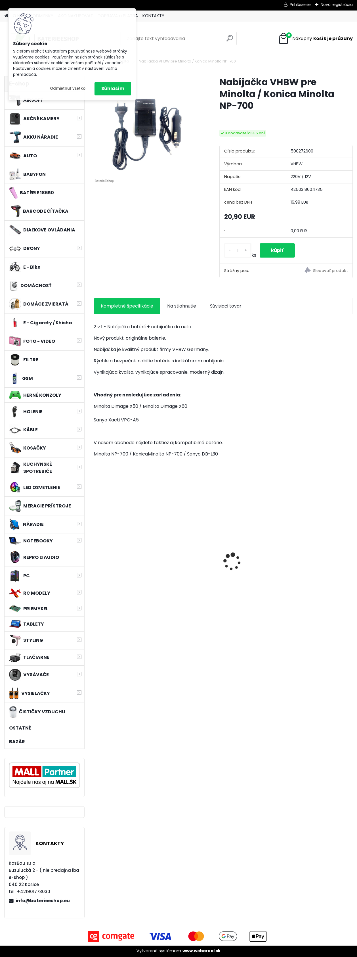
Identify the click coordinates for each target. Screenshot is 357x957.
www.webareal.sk (201, 951)
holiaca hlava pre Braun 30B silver (322, 557)
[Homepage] (6, 16)
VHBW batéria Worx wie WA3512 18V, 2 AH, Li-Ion (189, 557)
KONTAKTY (153, 16)
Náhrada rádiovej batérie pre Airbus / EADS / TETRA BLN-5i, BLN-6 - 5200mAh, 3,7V (254, 559)
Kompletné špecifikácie (127, 306)
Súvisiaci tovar (226, 306)
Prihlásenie (300, 4)
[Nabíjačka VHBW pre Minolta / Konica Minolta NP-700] (147, 130)
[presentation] (96, 551)
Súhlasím (112, 88)
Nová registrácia (337, 4)
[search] (229, 40)
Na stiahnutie (181, 306)
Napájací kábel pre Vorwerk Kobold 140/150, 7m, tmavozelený (124, 558)
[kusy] (237, 251)
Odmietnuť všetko (67, 88)
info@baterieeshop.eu (43, 900)
